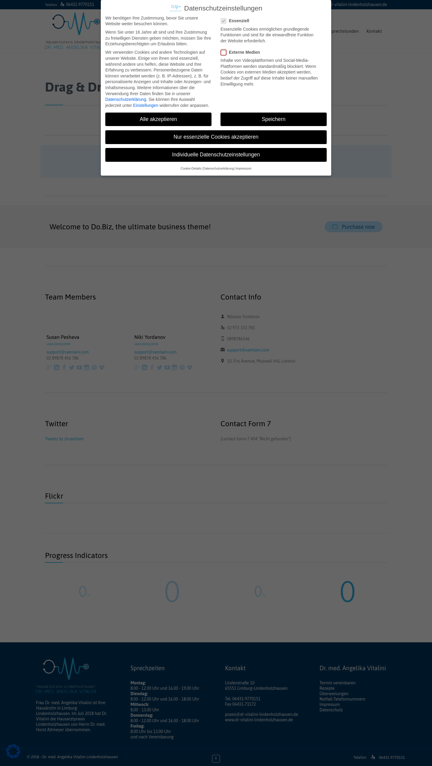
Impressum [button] (243, 168)
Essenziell (236, 21)
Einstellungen (145, 105)
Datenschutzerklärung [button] (218, 168)
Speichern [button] (274, 119)
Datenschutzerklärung (125, 99)
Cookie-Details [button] (191, 168)
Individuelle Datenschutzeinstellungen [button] (216, 155)
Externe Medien (242, 52)
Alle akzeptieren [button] (158, 119)
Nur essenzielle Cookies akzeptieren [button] (215, 137)
